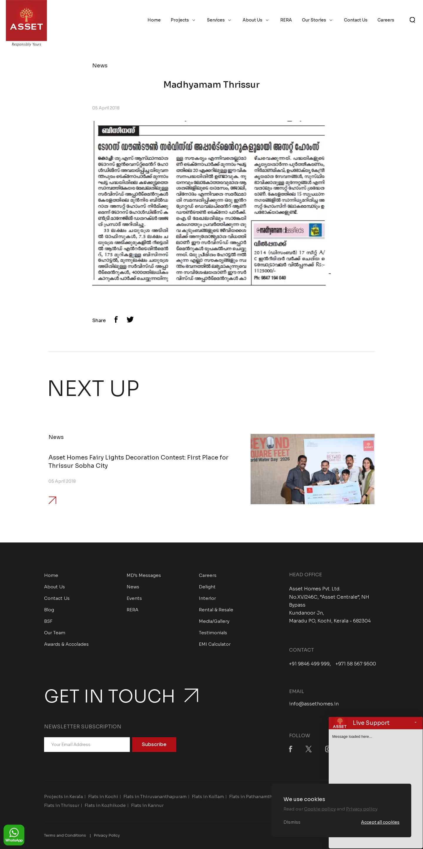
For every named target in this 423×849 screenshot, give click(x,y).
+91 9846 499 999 (309, 664)
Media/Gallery (214, 621)
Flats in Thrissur (61, 805)
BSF (48, 621)
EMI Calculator (215, 644)
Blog (49, 609)
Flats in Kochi (103, 796)
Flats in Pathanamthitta (254, 796)
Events (134, 598)
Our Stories (314, 20)
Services (216, 20)
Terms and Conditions (65, 835)
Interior (207, 598)
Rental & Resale (216, 609)
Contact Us (355, 20)
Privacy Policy (107, 835)
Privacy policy (361, 809)
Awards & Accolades (66, 644)
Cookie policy (320, 809)
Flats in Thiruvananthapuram (155, 796)
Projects (180, 20)
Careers (385, 20)
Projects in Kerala (63, 796)
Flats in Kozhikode (105, 805)
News (133, 587)
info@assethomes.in (314, 704)
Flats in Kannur (147, 805)
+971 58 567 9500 (355, 664)
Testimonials (213, 632)
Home (154, 20)
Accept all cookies (380, 822)
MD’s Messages (144, 575)
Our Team (54, 632)
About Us (252, 20)
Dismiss (292, 822)
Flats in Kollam (208, 796)
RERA (286, 20)
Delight (207, 587)
